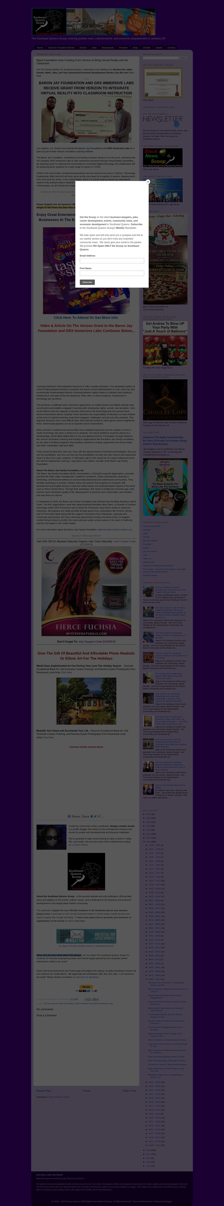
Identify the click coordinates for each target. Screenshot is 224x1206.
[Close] (148, 181)
